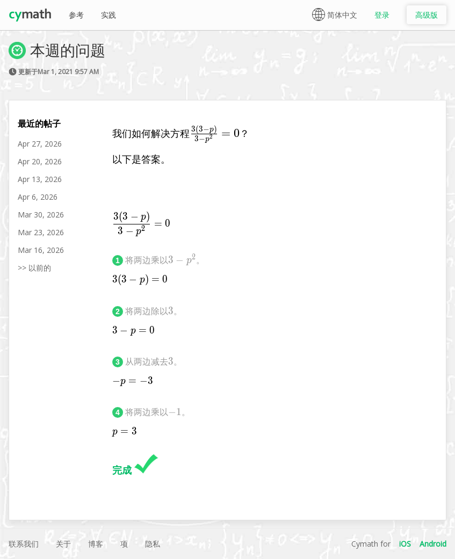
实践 (108, 15)
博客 (95, 544)
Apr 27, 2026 (40, 144)
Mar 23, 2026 (41, 232)
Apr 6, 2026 (37, 197)
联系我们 (24, 544)
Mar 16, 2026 (41, 250)
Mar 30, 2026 (41, 214)
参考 (76, 15)
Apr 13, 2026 (40, 179)
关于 (63, 544)
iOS (405, 544)
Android (433, 544)
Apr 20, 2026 (40, 161)
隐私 (152, 544)
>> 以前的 (34, 268)
